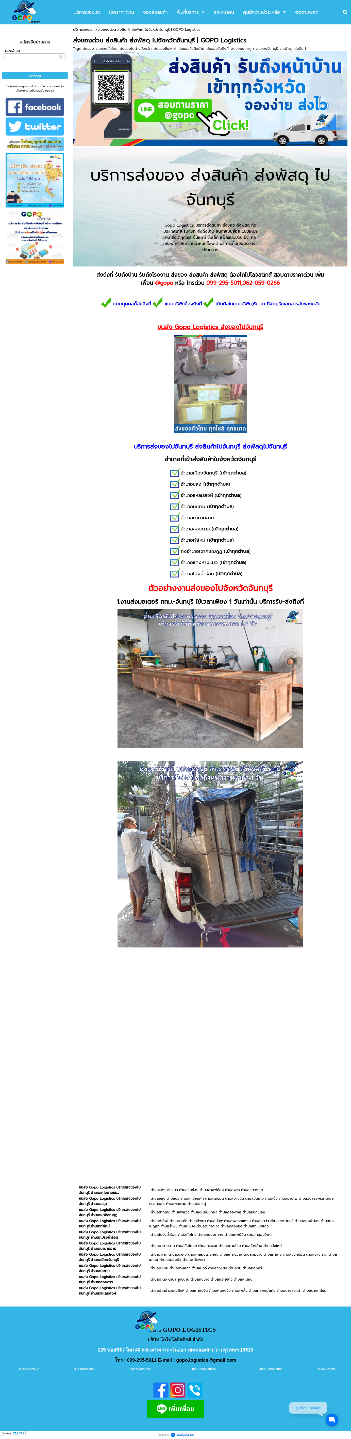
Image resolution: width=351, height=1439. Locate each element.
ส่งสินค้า (300, 48)
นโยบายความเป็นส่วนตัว (29, 90)
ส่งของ (88, 48)
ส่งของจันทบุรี (267, 48)
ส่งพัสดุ (286, 48)
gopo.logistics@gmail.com (206, 1360)
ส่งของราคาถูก (242, 48)
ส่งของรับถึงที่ (218, 48)
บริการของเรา (83, 29)
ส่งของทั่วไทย (107, 48)
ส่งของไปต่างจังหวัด (136, 48)
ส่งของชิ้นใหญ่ (165, 48)
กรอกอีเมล (12, 50)
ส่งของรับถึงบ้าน (191, 48)
